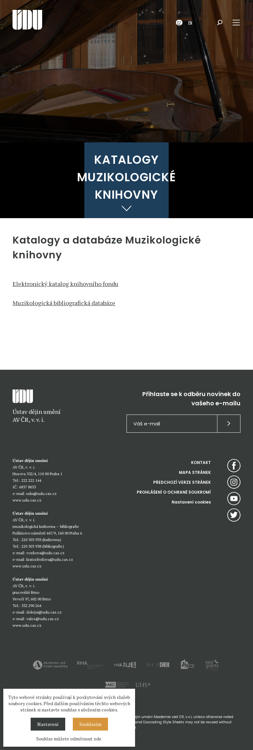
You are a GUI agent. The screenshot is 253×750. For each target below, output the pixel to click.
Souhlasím (90, 724)
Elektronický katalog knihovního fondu (65, 284)
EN (190, 22)
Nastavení (48, 724)
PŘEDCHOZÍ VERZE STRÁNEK (182, 482)
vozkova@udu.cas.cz (45, 552)
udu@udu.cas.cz (41, 493)
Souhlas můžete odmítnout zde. (69, 739)
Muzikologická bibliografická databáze (64, 303)
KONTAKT (201, 462)
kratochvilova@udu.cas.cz (49, 559)
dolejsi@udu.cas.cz (44, 612)
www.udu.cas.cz (27, 500)
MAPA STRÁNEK (195, 472)
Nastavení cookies (191, 502)
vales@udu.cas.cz (42, 618)
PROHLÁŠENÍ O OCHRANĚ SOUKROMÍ (174, 492)
